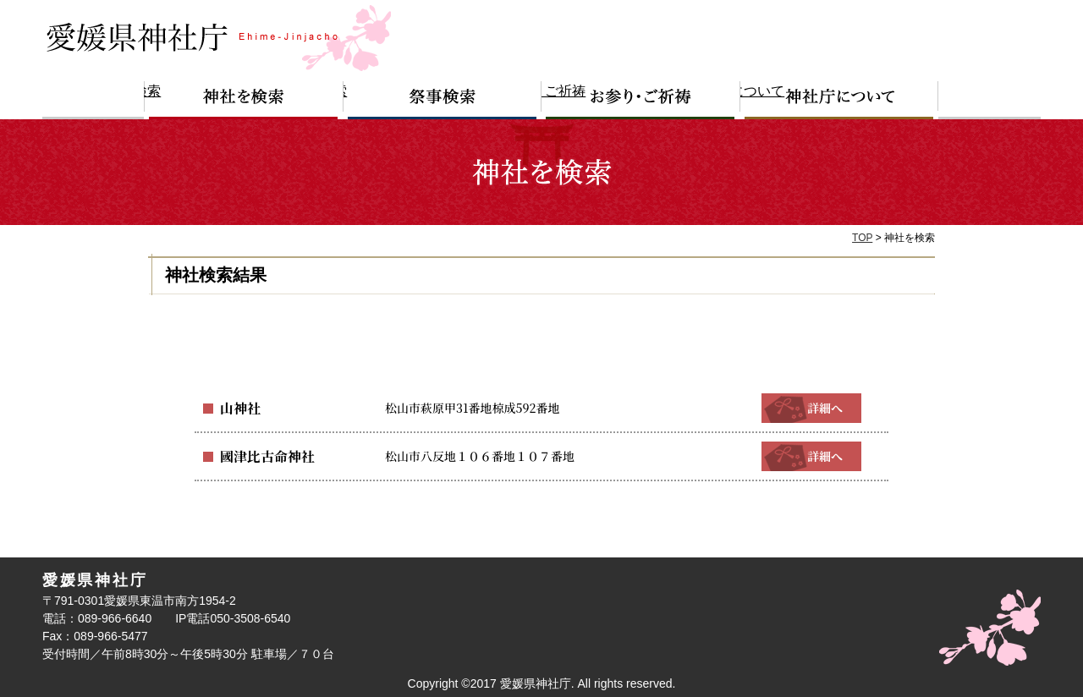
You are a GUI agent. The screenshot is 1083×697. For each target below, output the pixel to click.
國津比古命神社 (261, 455)
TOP (862, 238)
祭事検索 (443, 100)
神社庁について (839, 100)
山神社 (238, 407)
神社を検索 (244, 100)
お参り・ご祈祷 (641, 100)
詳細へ (811, 407)
